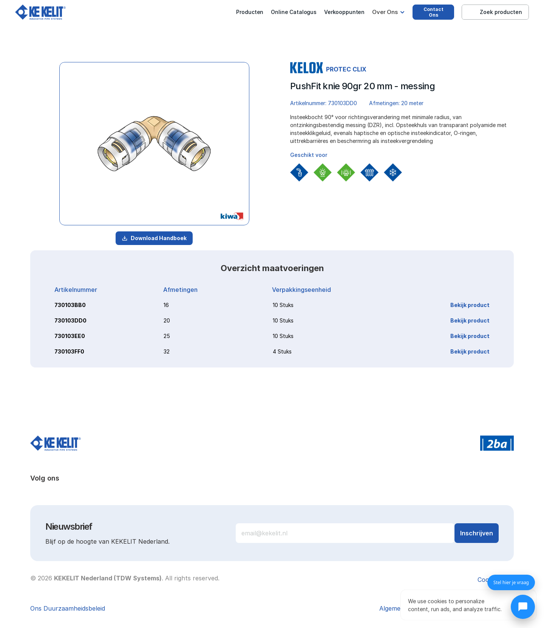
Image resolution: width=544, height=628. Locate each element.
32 (167, 351)
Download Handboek (154, 238)
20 (167, 320)
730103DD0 (70, 320)
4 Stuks (282, 351)
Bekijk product (470, 305)
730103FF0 (69, 351)
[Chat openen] (523, 607)
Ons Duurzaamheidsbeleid (67, 608)
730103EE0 (69, 336)
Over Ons (385, 12)
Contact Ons (433, 12)
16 (166, 305)
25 (167, 336)
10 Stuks (283, 305)
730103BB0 (70, 305)
